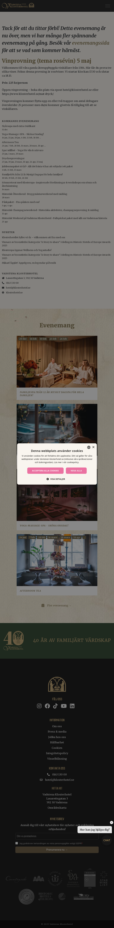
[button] (57, 479)
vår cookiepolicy (71, 462)
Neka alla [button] (76, 470)
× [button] (93, 447)
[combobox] (88, 447)
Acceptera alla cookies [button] (45, 470)
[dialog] (57, 464)
